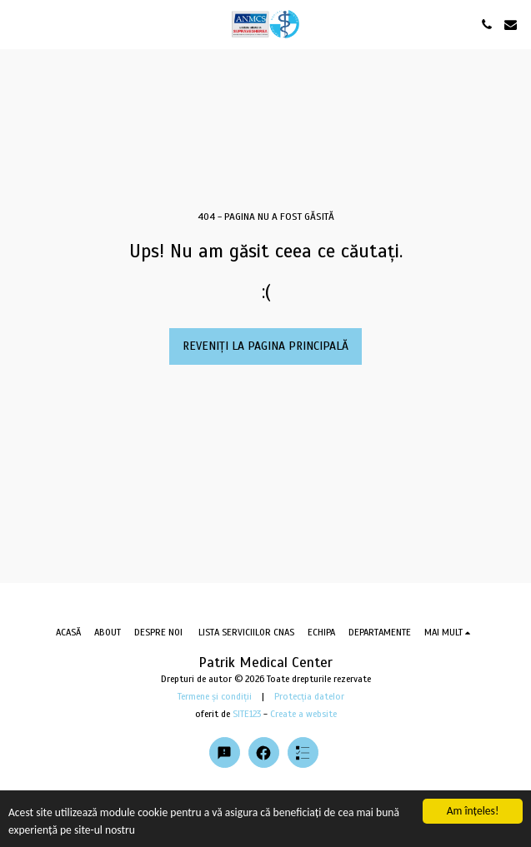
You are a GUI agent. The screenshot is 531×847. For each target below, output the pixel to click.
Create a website (303, 714)
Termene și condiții (215, 696)
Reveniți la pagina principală (265, 346)
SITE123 (247, 714)
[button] (18, 23)
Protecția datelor (309, 696)
